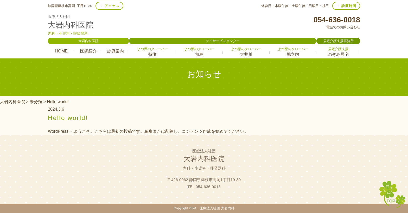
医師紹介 (88, 51)
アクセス (112, 6)
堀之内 (293, 52)
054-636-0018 (337, 20)
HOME (61, 51)
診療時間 (348, 6)
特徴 (152, 52)
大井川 (246, 52)
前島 (199, 52)
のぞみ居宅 (338, 52)
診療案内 (115, 51)
